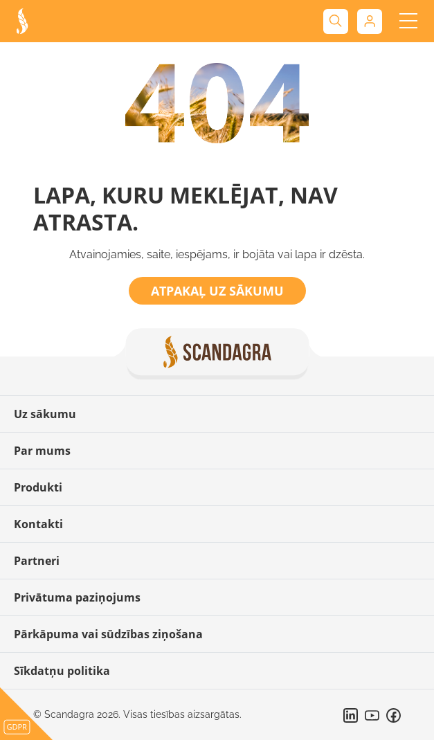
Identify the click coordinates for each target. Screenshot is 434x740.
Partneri (37, 560)
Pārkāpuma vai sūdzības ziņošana (108, 634)
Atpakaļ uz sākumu (217, 290)
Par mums (42, 450)
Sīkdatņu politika (62, 670)
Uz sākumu (45, 414)
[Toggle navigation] (408, 21)
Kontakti (38, 524)
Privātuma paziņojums (77, 597)
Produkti (38, 487)
